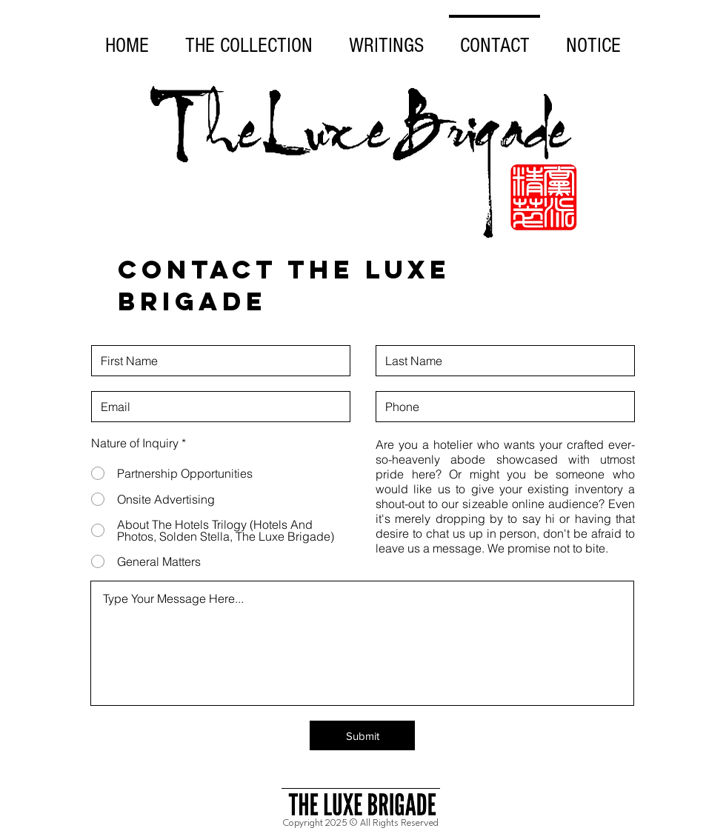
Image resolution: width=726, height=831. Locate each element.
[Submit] (362, 735)
